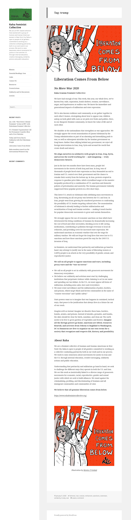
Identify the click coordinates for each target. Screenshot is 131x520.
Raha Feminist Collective (17, 26)
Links (11, 77)
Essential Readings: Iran (17, 73)
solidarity (57, 498)
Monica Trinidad (90, 470)
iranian (81, 496)
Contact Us (13, 81)
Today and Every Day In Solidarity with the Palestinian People (19, 140)
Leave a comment (78, 498)
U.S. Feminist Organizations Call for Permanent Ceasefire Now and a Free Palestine (20, 132)
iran (77, 496)
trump (63, 498)
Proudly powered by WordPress (65, 515)
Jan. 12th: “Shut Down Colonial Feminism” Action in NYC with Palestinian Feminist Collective (19, 124)
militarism (88, 496)
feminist (72, 496)
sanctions (96, 496)
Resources (12, 85)
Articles (12, 96)
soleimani (103, 496)
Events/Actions (14, 88)
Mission (11, 70)
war (67, 498)
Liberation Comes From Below (19, 146)
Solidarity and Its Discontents (19, 92)
